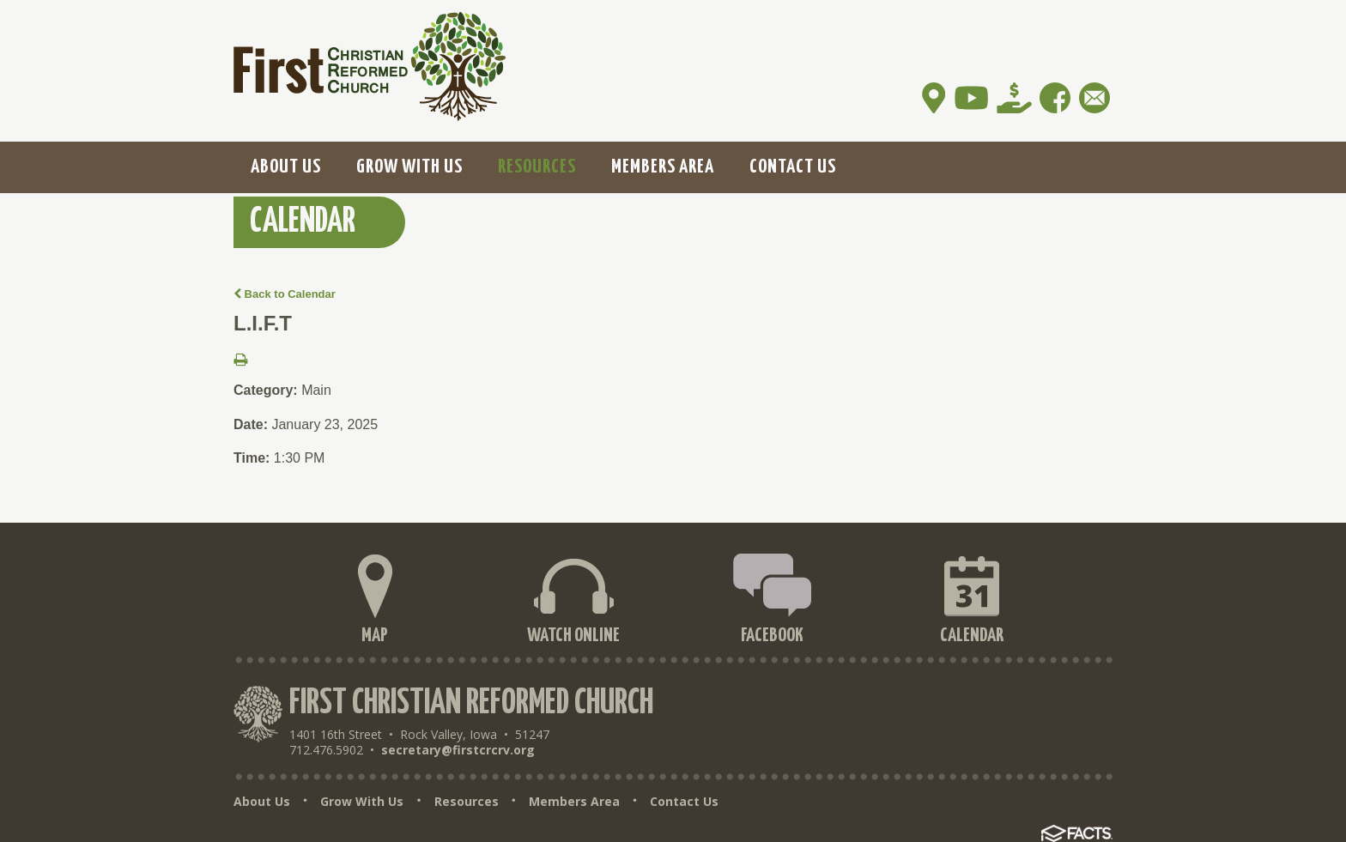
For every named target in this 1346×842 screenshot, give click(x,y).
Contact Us (684, 801)
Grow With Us (361, 801)
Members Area (574, 801)
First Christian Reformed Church (471, 703)
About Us (261, 801)
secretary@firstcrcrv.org (458, 750)
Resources (466, 801)
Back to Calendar (284, 294)
